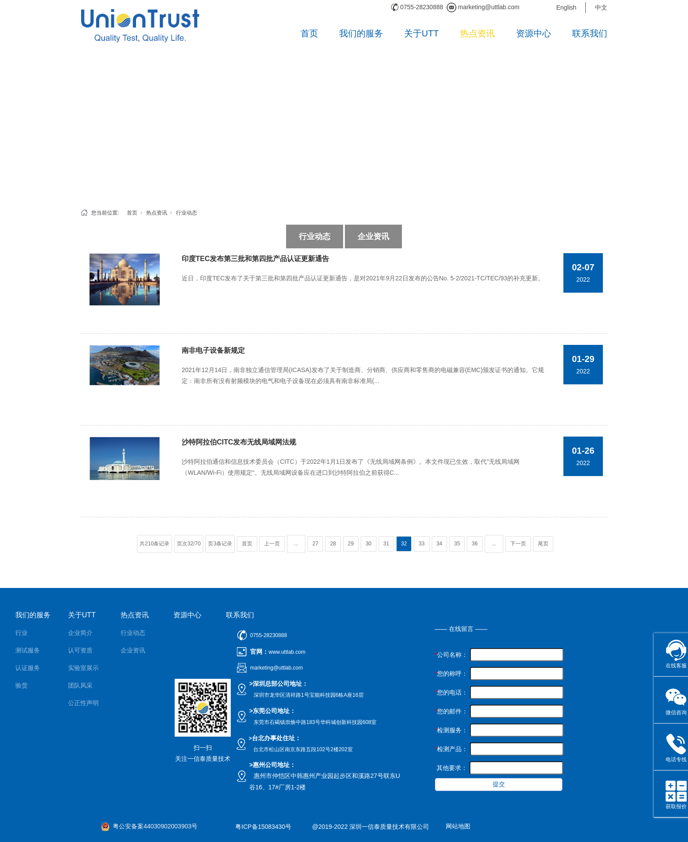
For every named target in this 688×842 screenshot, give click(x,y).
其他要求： (451, 767)
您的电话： (451, 692)
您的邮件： (451, 711)
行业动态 (186, 213)
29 (351, 544)
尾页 (543, 544)
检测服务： (451, 730)
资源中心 (533, 33)
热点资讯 (477, 33)
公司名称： (451, 654)
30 (368, 544)
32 (404, 544)
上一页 (272, 544)
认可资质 (80, 650)
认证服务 (27, 667)
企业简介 (80, 632)
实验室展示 (83, 667)
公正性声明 (83, 702)
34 (439, 544)
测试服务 (27, 650)
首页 (309, 33)
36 (474, 544)
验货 (21, 685)
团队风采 (80, 685)
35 (457, 544)
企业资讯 (373, 236)
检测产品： (451, 748)
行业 (21, 632)
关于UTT (421, 33)
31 (386, 544)
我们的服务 (361, 33)
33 (421, 544)
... (296, 544)
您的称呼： (451, 673)
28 (333, 544)
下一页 (518, 544)
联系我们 (589, 33)
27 (315, 544)
